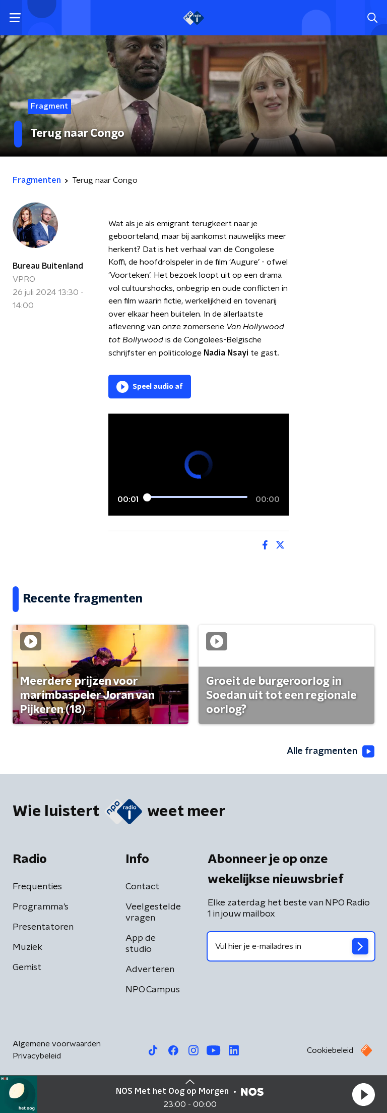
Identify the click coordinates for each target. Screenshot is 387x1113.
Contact (142, 886)
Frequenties (37, 886)
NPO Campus (152, 989)
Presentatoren (43, 927)
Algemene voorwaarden (57, 1044)
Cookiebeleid (330, 1050)
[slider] (197, 497)
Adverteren (149, 969)
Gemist (27, 967)
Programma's (41, 907)
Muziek (27, 947)
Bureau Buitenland (48, 266)
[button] (363, 1094)
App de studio (140, 944)
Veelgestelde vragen (153, 912)
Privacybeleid (37, 1056)
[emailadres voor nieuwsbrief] (291, 946)
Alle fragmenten (330, 751)
